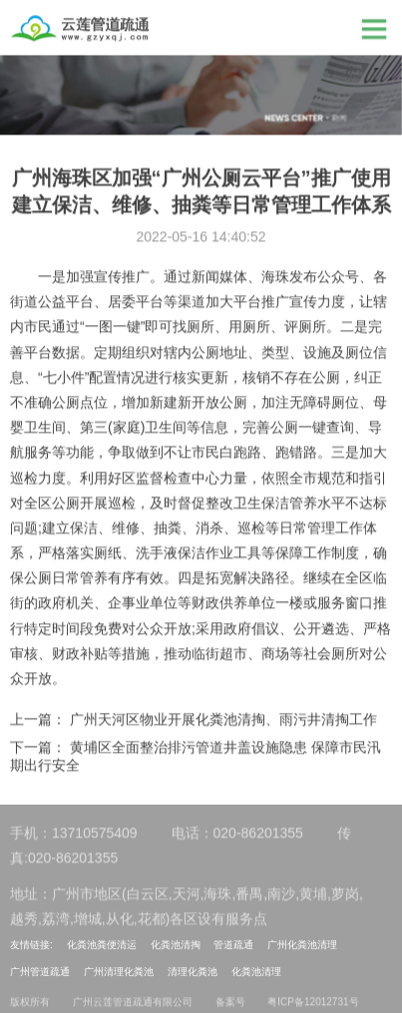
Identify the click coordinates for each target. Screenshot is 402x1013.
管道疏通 (233, 944)
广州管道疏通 (40, 971)
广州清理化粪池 (119, 971)
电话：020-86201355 (237, 836)
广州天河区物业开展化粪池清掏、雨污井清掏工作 (223, 720)
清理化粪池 (192, 971)
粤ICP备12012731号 (312, 1005)
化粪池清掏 (176, 944)
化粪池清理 (256, 971)
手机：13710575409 (74, 836)
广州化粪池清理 (302, 944)
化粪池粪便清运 (102, 944)
